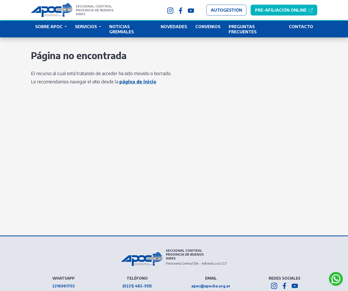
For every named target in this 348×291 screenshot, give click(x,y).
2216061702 (63, 286)
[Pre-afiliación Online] (284, 10)
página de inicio (137, 81)
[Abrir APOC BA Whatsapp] (336, 279)
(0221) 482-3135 (137, 286)
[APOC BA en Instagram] (170, 10)
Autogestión (226, 10)
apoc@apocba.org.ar (210, 286)
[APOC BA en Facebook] (180, 10)
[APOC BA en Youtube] (191, 10)
